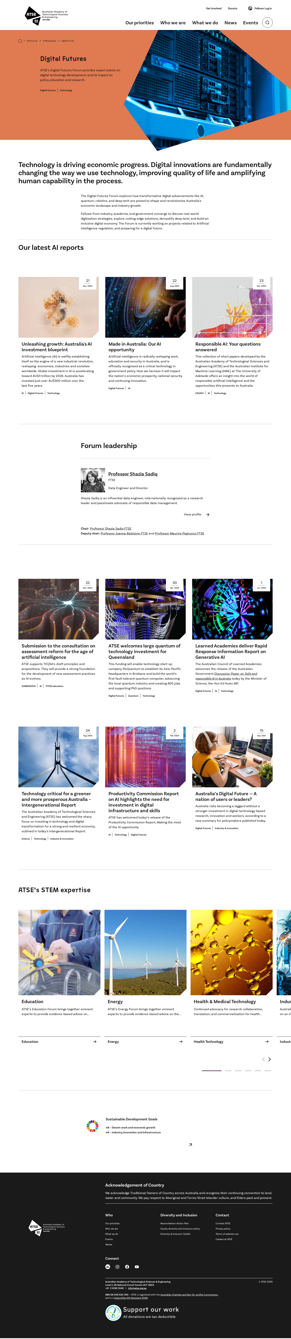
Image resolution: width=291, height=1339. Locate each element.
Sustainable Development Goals (131, 1120)
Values (108, 1245)
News (231, 22)
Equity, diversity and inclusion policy (180, 1229)
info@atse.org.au (137, 1288)
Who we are (173, 22)
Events (250, 22)
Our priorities (139, 22)
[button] (270, 1062)
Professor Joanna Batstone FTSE (124, 534)
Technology (66, 90)
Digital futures (48, 90)
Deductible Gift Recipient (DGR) (131, 1298)
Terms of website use (227, 1234)
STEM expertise (49, 41)
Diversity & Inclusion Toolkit (175, 1234)
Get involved (213, 8)
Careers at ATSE (224, 1239)
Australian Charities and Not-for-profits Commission (189, 1295)
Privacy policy (223, 1229)
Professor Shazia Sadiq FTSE (110, 529)
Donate (232, 8)
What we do (205, 22)
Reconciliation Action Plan (174, 1224)
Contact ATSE (223, 1224)
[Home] (20, 41)
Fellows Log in (260, 8)
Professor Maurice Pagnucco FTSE (179, 534)
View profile (197, 515)
